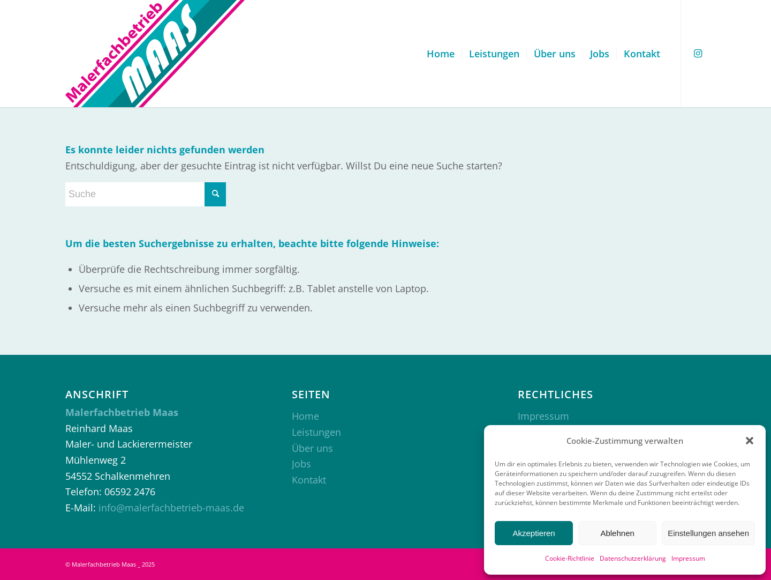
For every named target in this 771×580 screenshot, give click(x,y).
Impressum (688, 558)
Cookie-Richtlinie (569, 558)
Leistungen (316, 432)
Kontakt (309, 479)
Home (305, 416)
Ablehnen (617, 533)
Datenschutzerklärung (633, 558)
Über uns (312, 448)
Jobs (301, 463)
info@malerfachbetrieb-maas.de (171, 507)
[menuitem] (441, 53)
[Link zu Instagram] (698, 53)
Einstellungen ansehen (708, 533)
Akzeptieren (533, 533)
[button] (749, 440)
